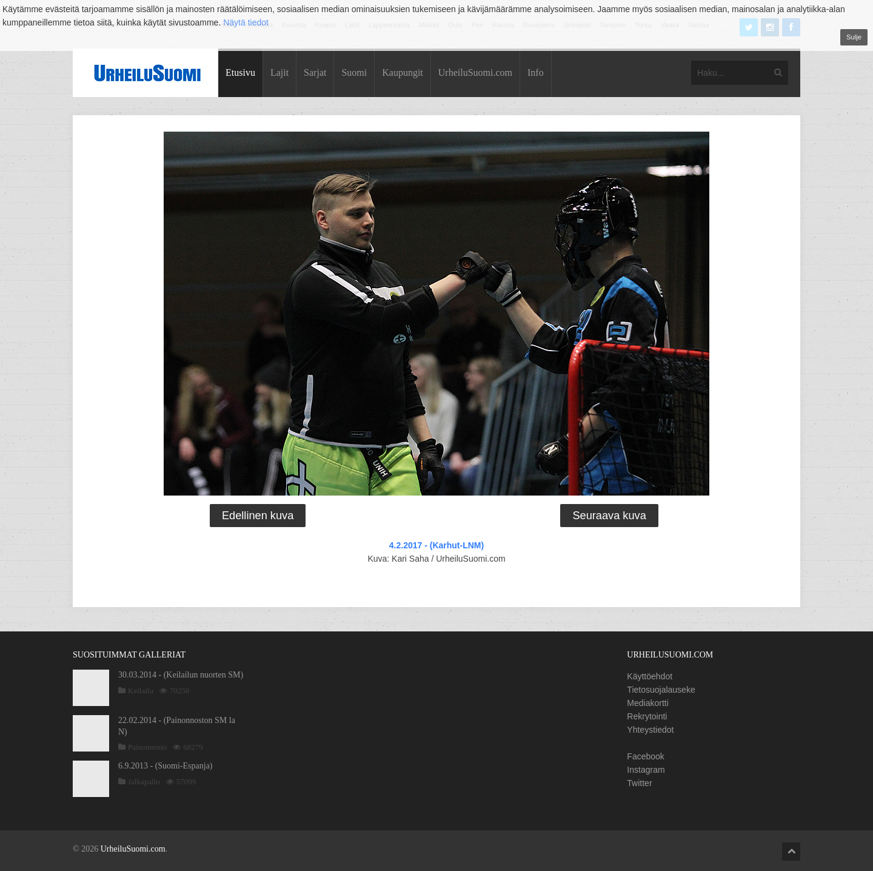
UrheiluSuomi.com (475, 72)
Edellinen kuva (257, 515)
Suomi (354, 72)
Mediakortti (647, 703)
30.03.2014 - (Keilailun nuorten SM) (180, 674)
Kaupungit (402, 72)
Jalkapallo (144, 781)
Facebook (645, 756)
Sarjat (315, 72)
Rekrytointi (647, 716)
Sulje (853, 37)
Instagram (645, 770)
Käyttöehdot (649, 676)
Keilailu (140, 690)
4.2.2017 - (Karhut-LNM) (436, 545)
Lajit (279, 72)
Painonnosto (147, 747)
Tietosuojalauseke (661, 689)
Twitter (639, 783)
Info (535, 72)
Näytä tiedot (246, 22)
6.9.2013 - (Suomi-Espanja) (165, 765)
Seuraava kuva (609, 515)
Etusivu (240, 72)
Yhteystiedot (650, 730)
